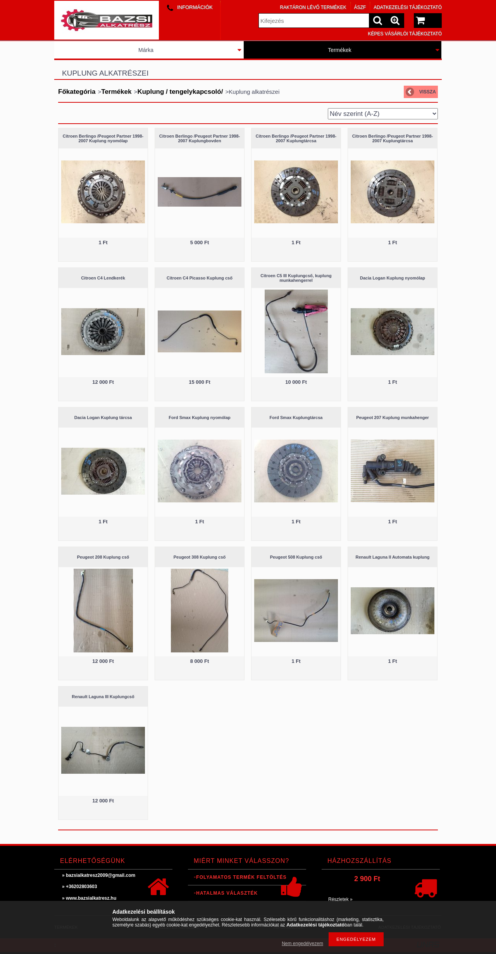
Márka (145, 50)
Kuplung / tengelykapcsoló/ (180, 91)
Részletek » (340, 899)
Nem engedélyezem (302, 943)
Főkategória (76, 91)
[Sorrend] (383, 113)
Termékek (339, 50)
